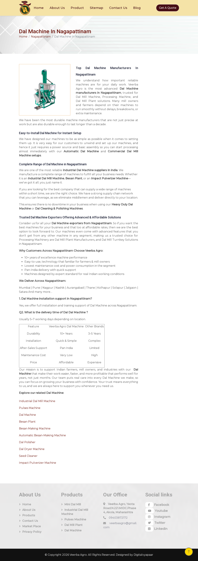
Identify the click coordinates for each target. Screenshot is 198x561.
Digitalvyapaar (143, 554)
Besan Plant (27, 421)
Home (39, 8)
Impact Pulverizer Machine (37, 462)
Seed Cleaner (28, 456)
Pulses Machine (29, 408)
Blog (137, 8)
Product (77, 8)
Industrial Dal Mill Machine (37, 401)
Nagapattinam (41, 36)
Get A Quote (167, 7)
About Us (57, 8)
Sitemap (96, 8)
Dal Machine (27, 414)
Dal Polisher (27, 442)
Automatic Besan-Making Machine (42, 435)
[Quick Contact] (160, 109)
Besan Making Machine (34, 428)
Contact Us (118, 8)
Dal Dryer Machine (31, 449)
